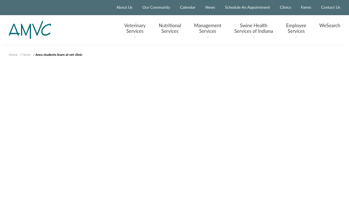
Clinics (285, 7)
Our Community (156, 7)
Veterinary (135, 30)
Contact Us (330, 7)
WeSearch (329, 25)
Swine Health (253, 30)
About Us (124, 7)
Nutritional (170, 28)
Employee (296, 30)
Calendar (188, 7)
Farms (306, 7)
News (210, 7)
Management (208, 30)
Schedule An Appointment (247, 7)
